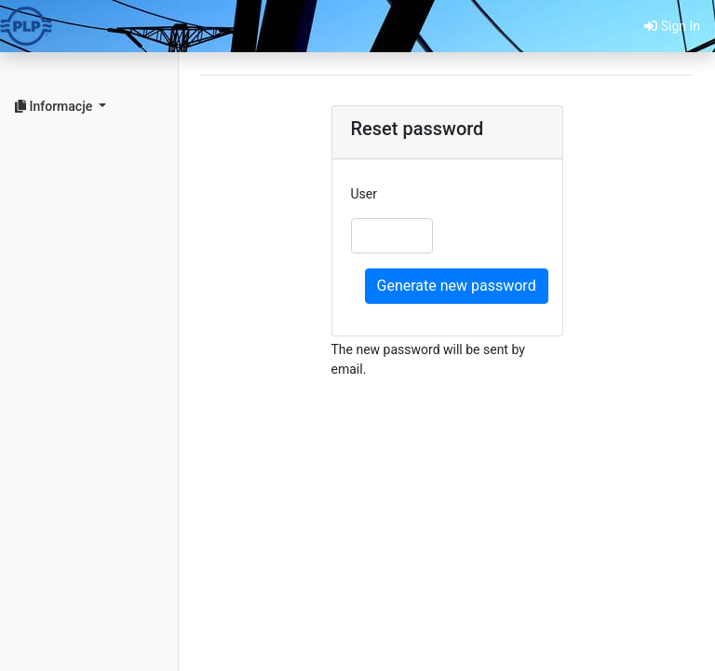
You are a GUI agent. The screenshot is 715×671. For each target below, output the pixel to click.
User (364, 193)
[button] (89, 106)
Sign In (672, 26)
